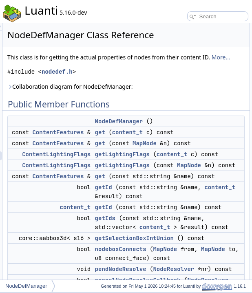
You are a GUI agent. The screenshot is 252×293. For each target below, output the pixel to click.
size (228, 207)
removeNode (238, 171)
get (202, 170)
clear (229, 278)
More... (149, 86)
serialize (233, 216)
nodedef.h (159, 101)
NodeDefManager (26, 286)
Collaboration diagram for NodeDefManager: (146, 120)
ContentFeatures (160, 170)
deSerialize (236, 224)
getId (205, 261)
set (227, 153)
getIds (230, 108)
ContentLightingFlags (158, 201)
